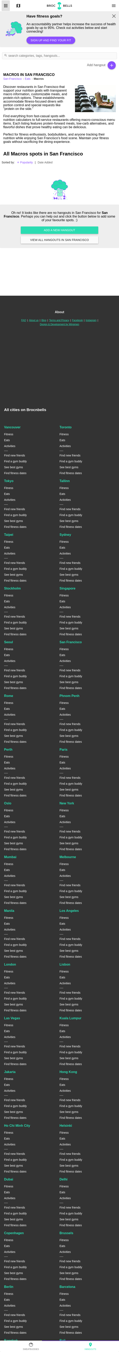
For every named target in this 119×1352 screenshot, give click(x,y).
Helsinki (66, 1125)
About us (34, 320)
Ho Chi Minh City (17, 1125)
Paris (63, 749)
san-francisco (12, 78)
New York (67, 803)
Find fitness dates (15, 473)
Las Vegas (12, 1018)
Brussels (66, 1233)
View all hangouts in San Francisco (59, 240)
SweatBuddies (31, 1346)
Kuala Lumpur (71, 1018)
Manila (9, 910)
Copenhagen (14, 1233)
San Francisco (71, 642)
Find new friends (14, 455)
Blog (43, 320)
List (6, 5)
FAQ (23, 320)
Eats (28, 78)
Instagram (91, 320)
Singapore (67, 588)
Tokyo (8, 481)
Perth (8, 749)
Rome (8, 696)
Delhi (63, 1179)
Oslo (7, 803)
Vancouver (12, 427)
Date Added (45, 162)
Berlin (8, 1287)
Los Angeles (69, 910)
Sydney (65, 534)
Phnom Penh (69, 696)
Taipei (8, 534)
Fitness (8, 434)
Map (18, 5)
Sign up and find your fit (50, 40)
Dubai (8, 1179)
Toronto (66, 427)
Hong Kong (68, 1072)
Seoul (8, 642)
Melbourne (68, 857)
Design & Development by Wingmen (59, 324)
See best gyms (13, 467)
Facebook (77, 320)
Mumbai (10, 857)
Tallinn (65, 481)
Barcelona (67, 1287)
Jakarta (9, 1072)
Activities (9, 446)
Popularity (25, 162)
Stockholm (12, 588)
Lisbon (65, 964)
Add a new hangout (59, 230)
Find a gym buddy (15, 461)
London (10, 964)
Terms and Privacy (59, 320)
